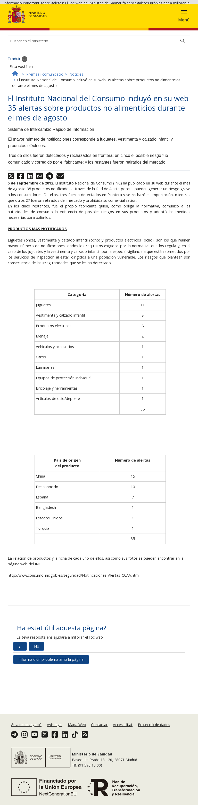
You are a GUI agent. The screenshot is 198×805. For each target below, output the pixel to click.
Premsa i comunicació (44, 111)
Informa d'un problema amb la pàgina (51, 697)
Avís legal (54, 729)
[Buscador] (99, 78)
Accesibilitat (123, 729)
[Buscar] (182, 78)
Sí (20, 683)
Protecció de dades (154, 729)
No (36, 683)
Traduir (17, 97)
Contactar (99, 729)
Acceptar (33, 23)
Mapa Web (77, 729)
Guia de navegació (26, 729)
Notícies (76, 111)
